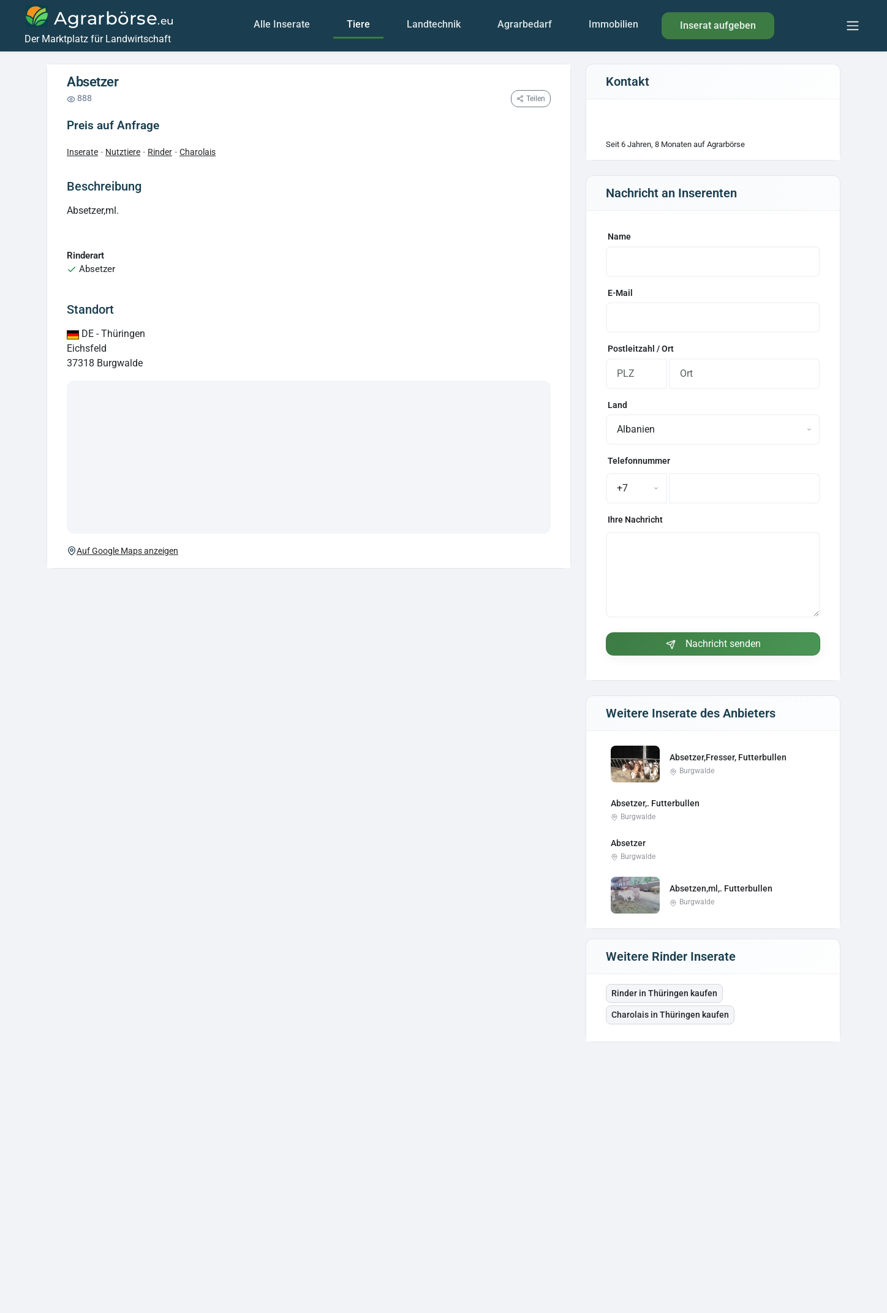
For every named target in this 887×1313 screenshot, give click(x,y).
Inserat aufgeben (718, 25)
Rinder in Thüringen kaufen (664, 993)
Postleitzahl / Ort (641, 349)
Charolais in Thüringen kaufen (670, 1015)
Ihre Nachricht (635, 520)
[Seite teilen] (531, 98)
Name (619, 237)
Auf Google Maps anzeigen (122, 551)
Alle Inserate (282, 24)
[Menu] (852, 25)
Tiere (358, 24)
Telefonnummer (639, 461)
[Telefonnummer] (744, 488)
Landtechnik (434, 24)
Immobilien (613, 24)
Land (617, 405)
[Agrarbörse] (98, 26)
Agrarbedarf (524, 24)
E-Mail (620, 293)
